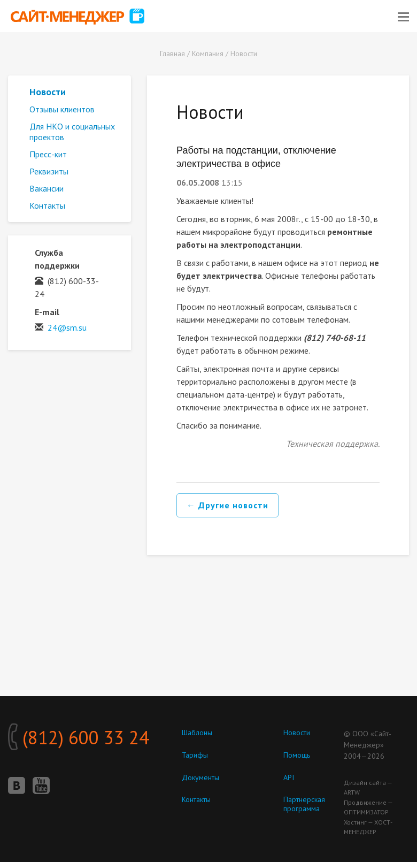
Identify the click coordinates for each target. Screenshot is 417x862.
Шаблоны (197, 732)
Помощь (296, 755)
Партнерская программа (304, 804)
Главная (172, 53)
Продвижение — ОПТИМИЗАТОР (368, 807)
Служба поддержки (57, 259)
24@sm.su (67, 327)
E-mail (47, 312)
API (288, 777)
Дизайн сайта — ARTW (368, 787)
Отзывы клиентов (62, 109)
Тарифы (195, 755)
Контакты (47, 205)
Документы (200, 777)
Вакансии (46, 188)
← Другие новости (227, 505)
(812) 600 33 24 (78, 737)
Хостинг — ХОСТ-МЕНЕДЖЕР (368, 827)
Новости (243, 53)
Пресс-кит (48, 154)
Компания (207, 53)
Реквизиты (48, 171)
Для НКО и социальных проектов (72, 131)
